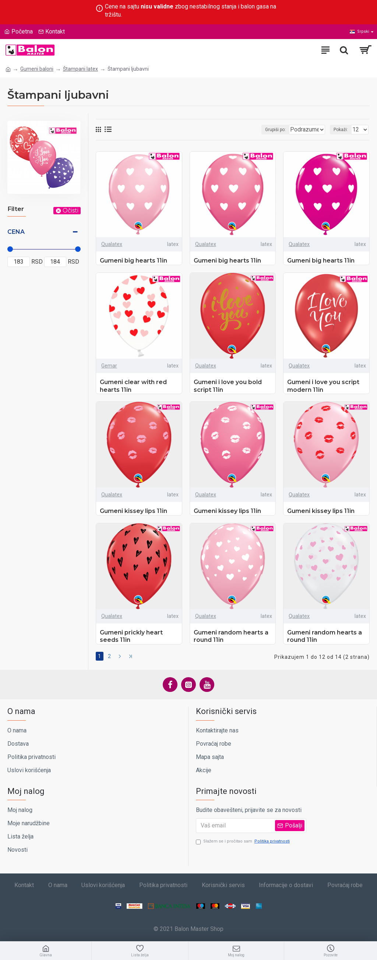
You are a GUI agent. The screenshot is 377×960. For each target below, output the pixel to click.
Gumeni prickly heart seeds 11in (131, 636)
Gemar (109, 366)
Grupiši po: (247, 129)
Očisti (70, 210)
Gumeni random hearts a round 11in (231, 636)
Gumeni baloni (36, 69)
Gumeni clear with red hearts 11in (133, 386)
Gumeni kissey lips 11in (133, 510)
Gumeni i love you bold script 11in (228, 386)
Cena (16, 231)
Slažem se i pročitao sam (243, 840)
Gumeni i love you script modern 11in (323, 386)
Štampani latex (80, 69)
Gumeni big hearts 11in (133, 260)
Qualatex (111, 244)
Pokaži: (341, 129)
